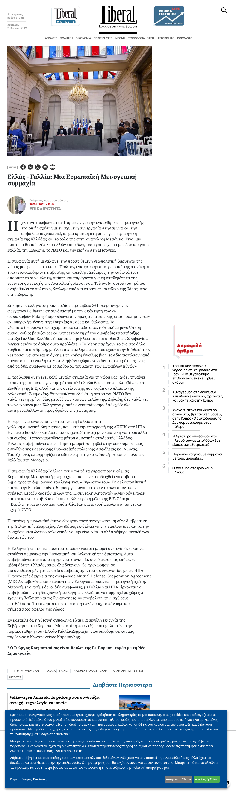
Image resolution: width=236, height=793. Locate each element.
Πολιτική (66, 38)
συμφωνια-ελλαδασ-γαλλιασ (90, 671)
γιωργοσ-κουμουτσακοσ (25, 671)
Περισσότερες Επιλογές (28, 779)
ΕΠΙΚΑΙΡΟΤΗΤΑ (45, 208)
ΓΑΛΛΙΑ (63, 671)
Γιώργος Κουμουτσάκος (49, 200)
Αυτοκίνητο (165, 38)
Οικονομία (83, 38)
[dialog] (116, 749)
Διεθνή (120, 38)
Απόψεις (51, 38)
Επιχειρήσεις (103, 38)
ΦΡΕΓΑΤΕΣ (15, 677)
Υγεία (151, 38)
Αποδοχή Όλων (206, 779)
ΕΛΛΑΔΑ (51, 671)
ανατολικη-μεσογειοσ (128, 671)
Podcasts (184, 38)
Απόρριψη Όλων (178, 779)
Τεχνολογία (136, 38)
